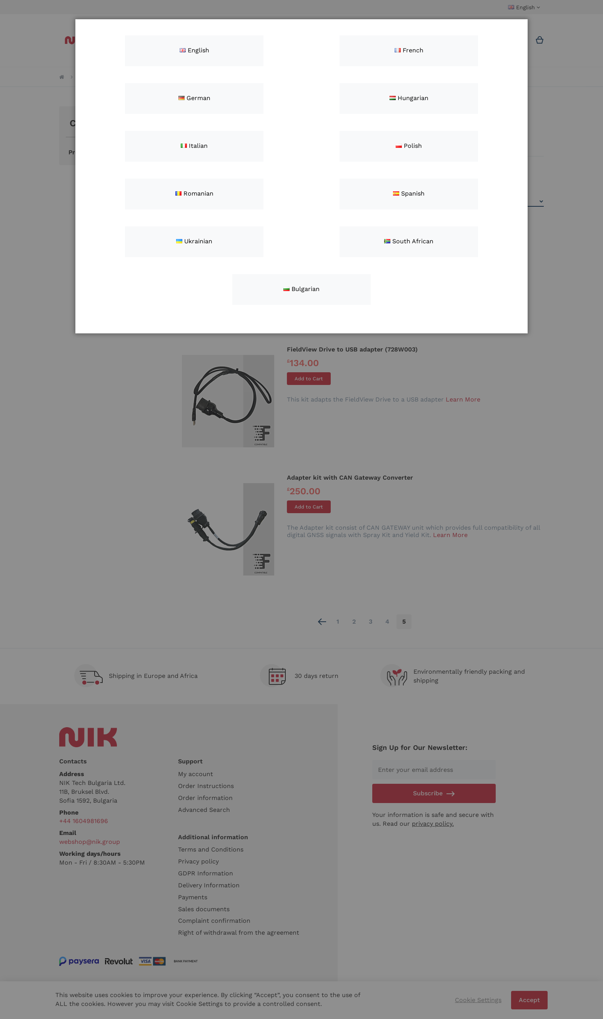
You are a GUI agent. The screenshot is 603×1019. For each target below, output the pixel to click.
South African (408, 241)
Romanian (194, 193)
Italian (194, 145)
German (194, 98)
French (409, 50)
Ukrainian (194, 241)
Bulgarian (301, 289)
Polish (409, 145)
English (194, 50)
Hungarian (409, 98)
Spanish (409, 193)
